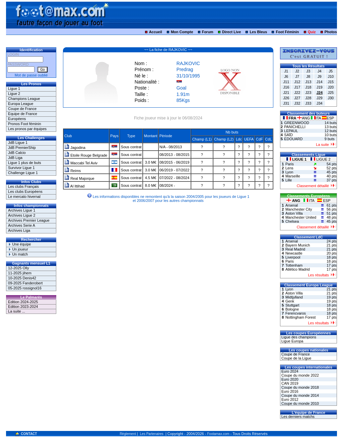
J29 (320, 98)
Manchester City (298, 209)
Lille (288, 180)
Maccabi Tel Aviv (80, 163)
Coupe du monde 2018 (299, 387)
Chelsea (292, 221)
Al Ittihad (74, 186)
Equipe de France (22, 114)
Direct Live (231, 32)
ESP (328, 118)
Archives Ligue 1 (21, 210)
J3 (308, 71)
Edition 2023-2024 (23, 307)
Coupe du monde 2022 (299, 375)
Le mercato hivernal (24, 197)
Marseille (292, 176)
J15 (331, 82)
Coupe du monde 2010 (299, 403)
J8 (308, 76)
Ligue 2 (14, 94)
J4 (320, 71)
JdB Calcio (17, 153)
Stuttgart (292, 305)
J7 (297, 76)
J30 (331, 98)
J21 (286, 93)
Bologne (292, 309)
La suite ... (16, 311)
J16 (286, 87)
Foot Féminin (287, 32)
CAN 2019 (289, 383)
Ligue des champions (298, 337)
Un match (18, 254)
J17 (297, 87)
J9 (320, 76)
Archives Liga (19, 230)
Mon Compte (182, 32)
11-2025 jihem (19, 273)
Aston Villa (294, 213)
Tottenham (293, 265)
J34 (320, 103)
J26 (286, 98)
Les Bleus (258, 32)
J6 (286, 76)
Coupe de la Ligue (295, 358)
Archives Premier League (29, 220)
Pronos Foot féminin (24, 124)
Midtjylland (294, 297)
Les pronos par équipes (27, 129)
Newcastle (293, 253)
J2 (297, 71)
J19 (320, 87)
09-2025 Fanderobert (25, 283)
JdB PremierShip (22, 148)
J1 (286, 71)
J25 (331, 93)
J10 (331, 76)
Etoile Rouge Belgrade (85, 155)
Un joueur (18, 249)
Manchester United (300, 217)
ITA (316, 118)
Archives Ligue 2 (21, 215)
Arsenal (291, 205)
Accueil (155, 32)
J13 (308, 82)
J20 (331, 87)
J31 (286, 103)
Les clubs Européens (25, 191)
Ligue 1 (14, 89)
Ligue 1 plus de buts (24, 163)
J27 (297, 98)
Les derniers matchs (297, 417)
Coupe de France (22, 109)
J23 (308, 93)
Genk (289, 301)
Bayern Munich (297, 245)
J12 (297, 82)
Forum (207, 32)
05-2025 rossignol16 (25, 288)
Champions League (24, 99)
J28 (308, 98)
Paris (289, 164)
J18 (308, 87)
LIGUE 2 (320, 159)
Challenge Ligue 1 (23, 173)
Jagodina (74, 148)
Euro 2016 (289, 391)
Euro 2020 (289, 379)
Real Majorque (79, 178)
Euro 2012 (289, 399)
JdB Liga (15, 158)
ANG (304, 118)
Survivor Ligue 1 (21, 168)
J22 (297, 93)
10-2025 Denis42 (22, 278)
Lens (289, 168)
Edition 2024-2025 (23, 302)
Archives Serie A (21, 225)
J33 (308, 103)
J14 (320, 82)
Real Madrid (295, 249)
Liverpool (292, 257)
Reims (72, 171)
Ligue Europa (291, 341)
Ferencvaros (295, 313)
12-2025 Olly (18, 268)
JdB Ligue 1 (17, 143)
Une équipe (19, 244)
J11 (286, 82)
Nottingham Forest (300, 317)
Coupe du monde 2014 (299, 395)
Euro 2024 (289, 371)
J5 (331, 71)
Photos (331, 32)
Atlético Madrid (297, 269)
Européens (17, 119)
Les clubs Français (23, 186)
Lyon (289, 172)
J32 (297, 103)
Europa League (20, 104)
